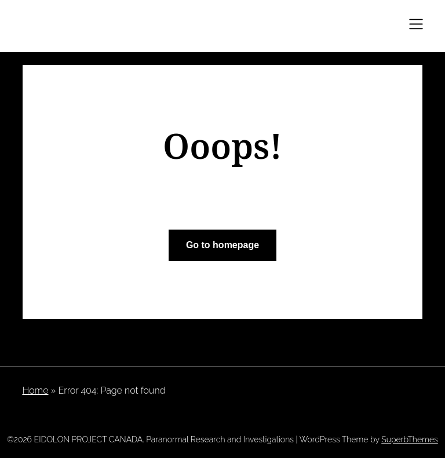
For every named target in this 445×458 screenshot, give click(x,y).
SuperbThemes (409, 439)
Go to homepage (222, 245)
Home (35, 390)
